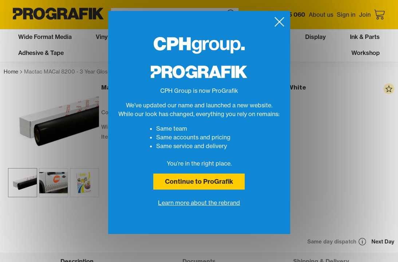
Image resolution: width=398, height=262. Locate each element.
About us (321, 14)
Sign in (346, 14)
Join (365, 14)
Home (13, 72)
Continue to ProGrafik (199, 181)
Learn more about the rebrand (199, 202)
